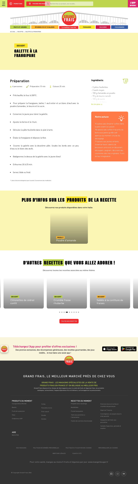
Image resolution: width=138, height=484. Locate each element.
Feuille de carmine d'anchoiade (81, 421)
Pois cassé (45, 411)
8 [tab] (77, 313)
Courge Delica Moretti (19, 404)
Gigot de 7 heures (106, 410)
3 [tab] (65, 313)
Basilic (14, 407)
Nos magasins (21, 448)
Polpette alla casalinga (79, 404)
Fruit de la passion (18, 411)
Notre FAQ (15, 435)
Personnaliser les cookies (108, 448)
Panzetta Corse (46, 408)
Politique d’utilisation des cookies (79, 448)
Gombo (43, 419)
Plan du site (77, 453)
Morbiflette (74, 407)
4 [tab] (68, 313)
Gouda (43, 415)
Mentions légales (59, 453)
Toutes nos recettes (69, 321)
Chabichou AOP (17, 418)
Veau (13, 415)
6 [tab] (72, 313)
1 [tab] (60, 313)
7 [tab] (75, 313)
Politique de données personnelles (46, 448)
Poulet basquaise (77, 411)
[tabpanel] (69, 228)
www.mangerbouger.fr (98, 462)
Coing (43, 404)
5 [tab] (70, 313)
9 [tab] (79, 313)
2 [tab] (62, 313)
